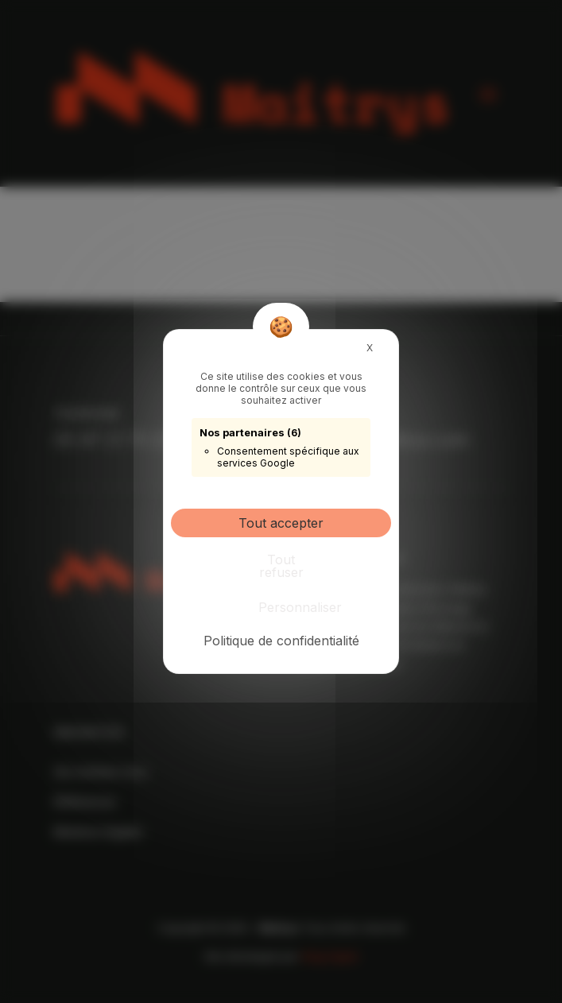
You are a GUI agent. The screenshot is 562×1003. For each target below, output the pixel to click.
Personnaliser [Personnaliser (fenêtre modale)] (285, 607)
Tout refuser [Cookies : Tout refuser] (281, 566)
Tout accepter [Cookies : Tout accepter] (281, 523)
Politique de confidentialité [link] (281, 641)
